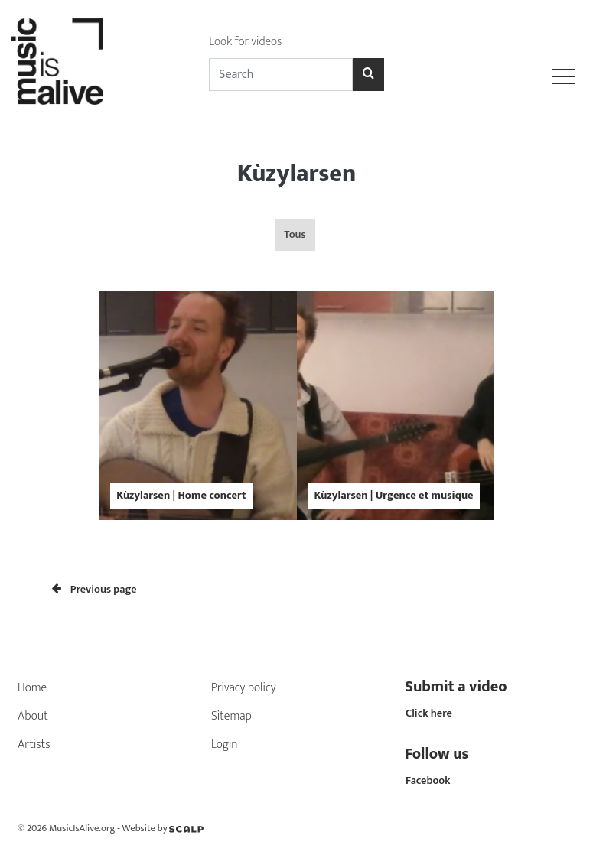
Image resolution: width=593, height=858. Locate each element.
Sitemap (231, 716)
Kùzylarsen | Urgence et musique (394, 495)
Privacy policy (243, 688)
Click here (429, 713)
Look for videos (245, 41)
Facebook (428, 781)
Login (224, 744)
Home (32, 688)
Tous (294, 234)
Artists (34, 744)
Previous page (94, 589)
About (33, 716)
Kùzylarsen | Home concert (181, 495)
